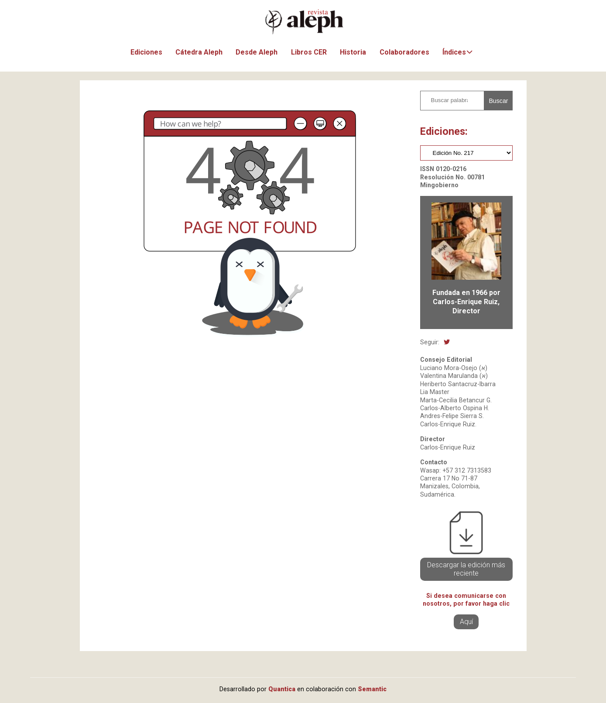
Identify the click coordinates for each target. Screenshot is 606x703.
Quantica (281, 689)
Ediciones (146, 52)
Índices (454, 52)
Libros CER (309, 52)
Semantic (372, 689)
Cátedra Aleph (199, 52)
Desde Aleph (256, 52)
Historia (353, 52)
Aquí (466, 621)
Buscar (498, 100)
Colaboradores (404, 52)
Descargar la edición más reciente (466, 569)
